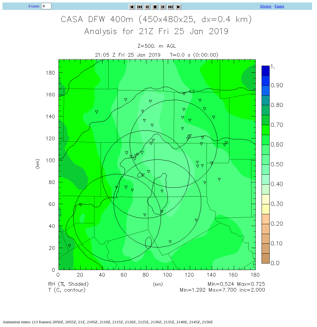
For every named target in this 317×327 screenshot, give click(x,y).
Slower (265, 6)
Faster (279, 6)
